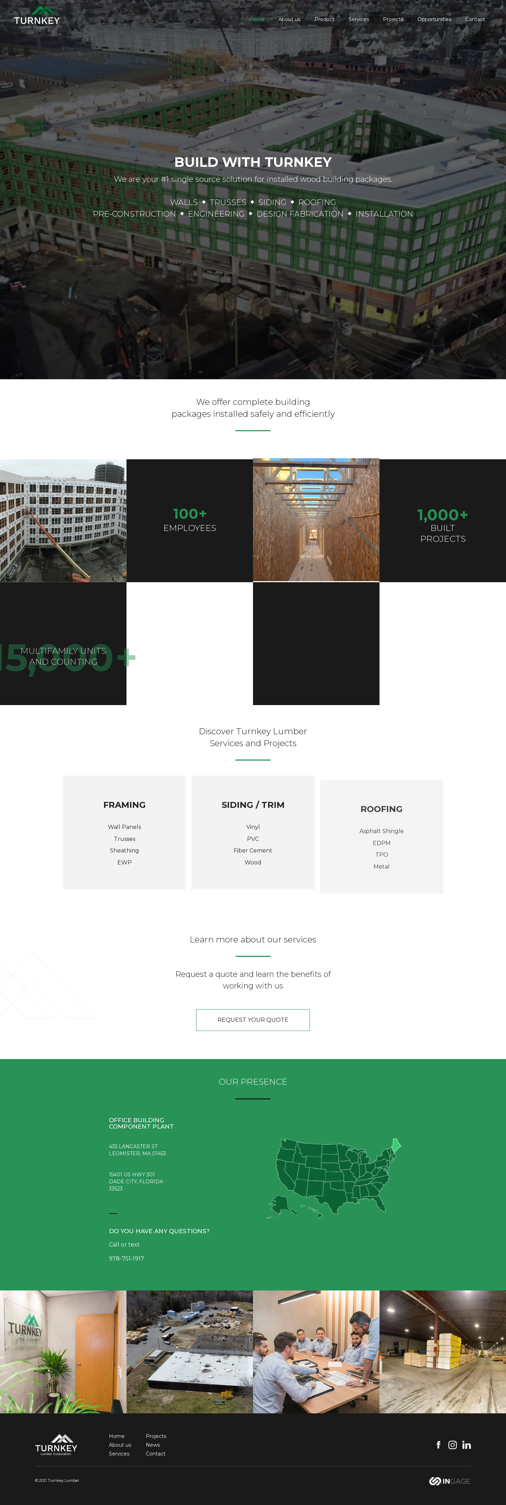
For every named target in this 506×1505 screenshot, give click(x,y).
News (153, 1445)
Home (256, 19)
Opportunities (434, 19)
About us (289, 19)
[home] (37, 14)
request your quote (253, 1020)
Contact (475, 19)
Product (324, 19)
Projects (393, 19)
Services (359, 19)
